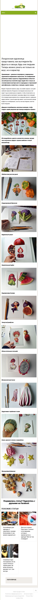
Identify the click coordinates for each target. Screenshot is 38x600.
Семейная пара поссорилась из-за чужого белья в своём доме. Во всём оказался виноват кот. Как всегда (9, 565)
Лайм (14, 591)
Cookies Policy (19, 598)
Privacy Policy (29, 596)
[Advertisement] (19, 37)
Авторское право (28, 593)
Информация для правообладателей (14, 596)
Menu (3, 12)
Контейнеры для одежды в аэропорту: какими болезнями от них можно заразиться (9, 531)
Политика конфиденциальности (13, 593)
